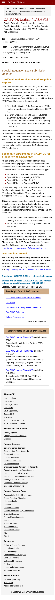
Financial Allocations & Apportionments (19, 470)
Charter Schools (10, 501)
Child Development (11, 508)
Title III (6, 536)
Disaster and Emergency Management (19, 511)
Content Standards (11, 457)
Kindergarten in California (14, 480)
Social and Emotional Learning (16, 483)
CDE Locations (10, 398)
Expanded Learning (11, 514)
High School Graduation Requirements (19, 476)
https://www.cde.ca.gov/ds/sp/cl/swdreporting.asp (24, 248)
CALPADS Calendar (15, 312)
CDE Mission (9, 401)
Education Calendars (12, 548)
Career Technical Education (15, 498)
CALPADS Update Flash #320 (19, 370)
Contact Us (8, 408)
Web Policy (8, 583)
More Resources (13, 570)
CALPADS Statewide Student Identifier (23, 298)
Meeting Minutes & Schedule (15, 436)
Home (8, 9)
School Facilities (10, 523)
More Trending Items (37, 321)
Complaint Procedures (12, 454)
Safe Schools (9, 520)
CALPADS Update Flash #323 (19, 337)
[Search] (52, 3)
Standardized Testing (12, 530)
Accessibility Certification (13, 586)
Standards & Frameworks (14, 486)
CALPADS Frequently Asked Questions (23, 307)
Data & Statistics (19, 9)
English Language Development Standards (21, 467)
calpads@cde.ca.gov (42, 276)
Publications (8, 564)
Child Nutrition (9, 504)
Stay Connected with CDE (14, 420)
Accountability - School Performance (18, 495)
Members (7, 439)
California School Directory (14, 545)
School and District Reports (14, 567)
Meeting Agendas (11, 432)
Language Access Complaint (15, 555)
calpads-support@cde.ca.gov (16, 283)
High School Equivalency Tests (16, 473)
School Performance (37, 9)
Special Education (11, 527)
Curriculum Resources (12, 461)
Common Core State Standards (16, 451)
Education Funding (11, 464)
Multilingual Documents (13, 561)
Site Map (16, 579)
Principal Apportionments (13, 517)
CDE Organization (11, 404)
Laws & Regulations (12, 558)
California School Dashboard (15, 448)
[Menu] (3, 2)
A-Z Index (8, 579)
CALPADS (10, 302)
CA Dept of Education (17, 2)
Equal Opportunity (11, 411)
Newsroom (8, 417)
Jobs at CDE (9, 414)
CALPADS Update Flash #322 (19, 351)
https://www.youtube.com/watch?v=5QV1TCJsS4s (28, 269)
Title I (6, 533)
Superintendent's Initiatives (14, 423)
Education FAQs (10, 551)
